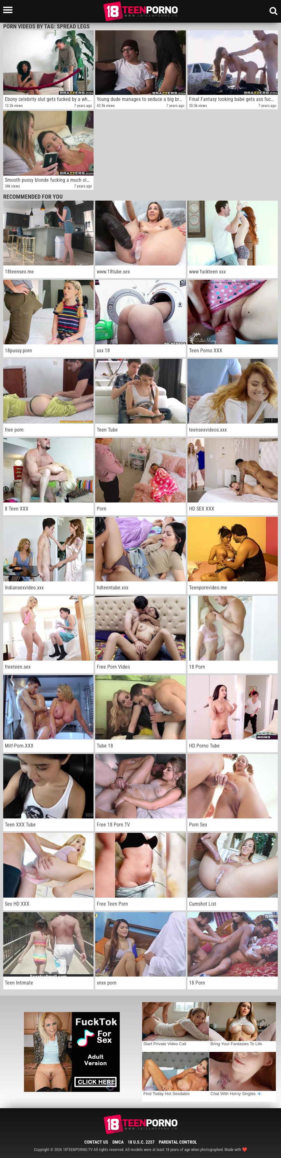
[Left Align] (9, 10)
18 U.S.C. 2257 (141, 1142)
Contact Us (96, 1142)
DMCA (118, 1142)
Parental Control (178, 1142)
